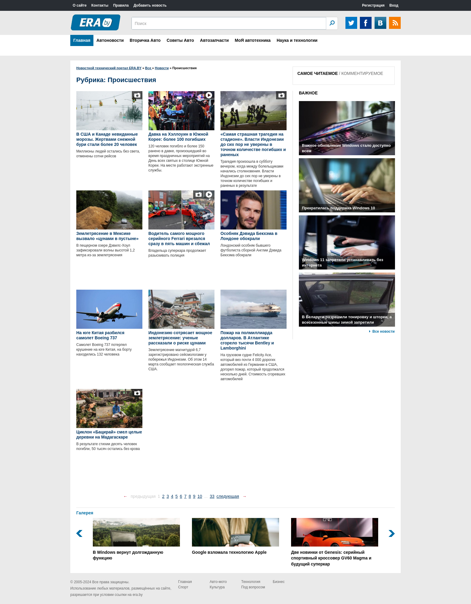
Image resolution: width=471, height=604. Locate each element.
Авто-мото (218, 582)
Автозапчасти (214, 40)
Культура (217, 587)
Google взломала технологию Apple (235, 536)
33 (212, 496)
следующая (228, 496)
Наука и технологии (297, 40)
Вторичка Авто (145, 40)
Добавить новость (149, 5)
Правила (121, 5)
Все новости (383, 331)
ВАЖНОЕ (308, 93)
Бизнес (278, 582)
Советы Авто (180, 40)
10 (199, 496)
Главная (81, 40)
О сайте (80, 5)
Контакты (99, 5)
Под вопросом (253, 587)
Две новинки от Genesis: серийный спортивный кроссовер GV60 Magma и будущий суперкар (334, 542)
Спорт (183, 587)
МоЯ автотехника (253, 40)
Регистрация (373, 5)
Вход (393, 5)
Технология (250, 582)
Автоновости (110, 40)
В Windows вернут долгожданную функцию (136, 539)
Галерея (84, 512)
